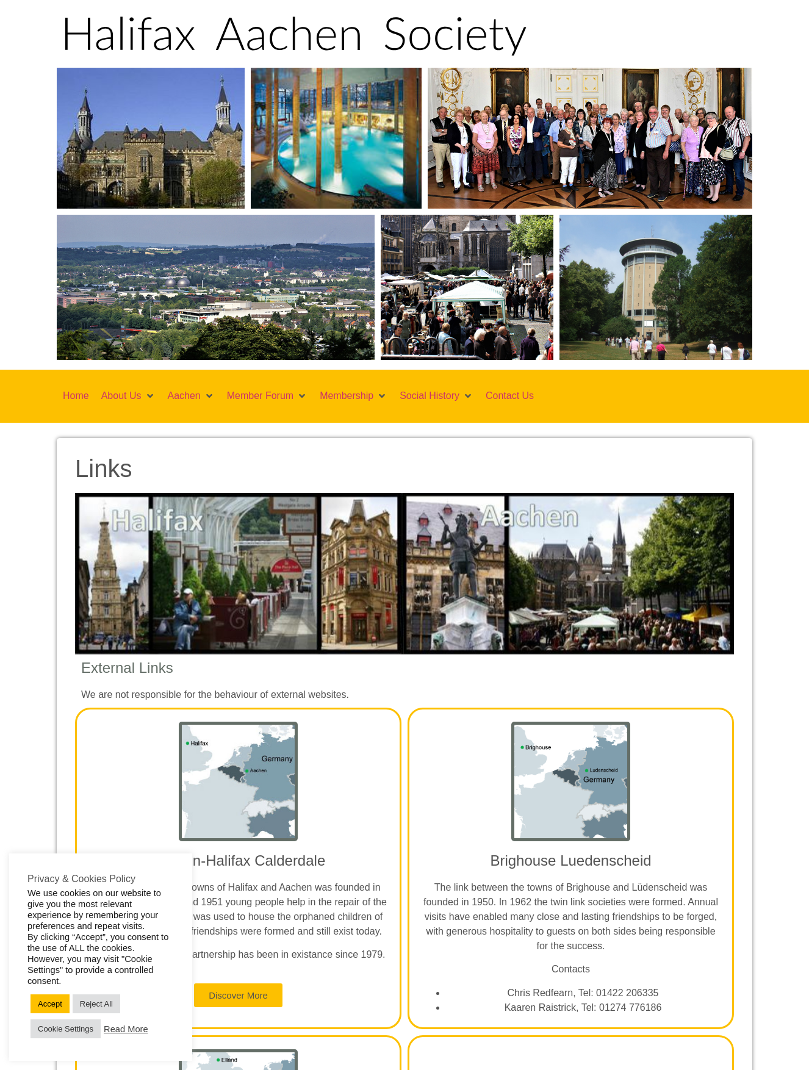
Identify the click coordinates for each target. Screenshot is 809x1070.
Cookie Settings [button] (65, 1028)
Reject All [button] (96, 1003)
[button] (128, 105)
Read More (126, 1029)
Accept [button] (50, 1003)
